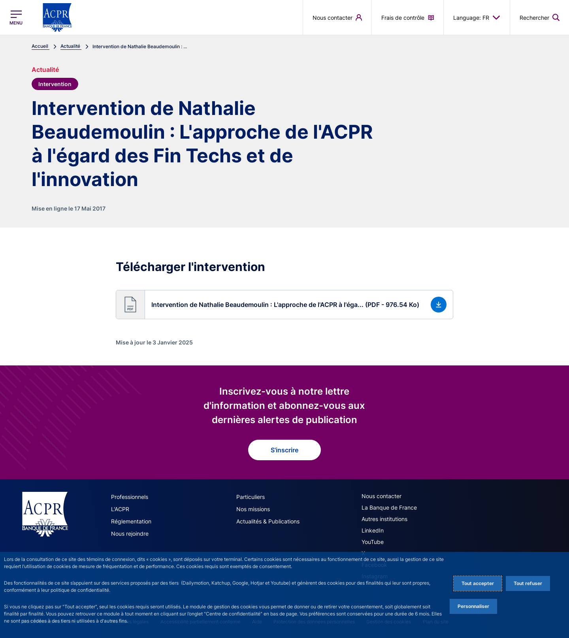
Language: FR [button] (476, 17)
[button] (284, 304)
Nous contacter (381, 496)
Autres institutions (384, 519)
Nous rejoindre (130, 533)
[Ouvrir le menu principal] (16, 17)
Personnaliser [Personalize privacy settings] (473, 606)
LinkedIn (373, 530)
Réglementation (131, 521)
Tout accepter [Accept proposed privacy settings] (478, 583)
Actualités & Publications (268, 521)
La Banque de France (389, 507)
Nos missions (253, 509)
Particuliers (250, 496)
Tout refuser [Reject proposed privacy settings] (528, 583)
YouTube (373, 541)
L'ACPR (120, 509)
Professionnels (129, 496)
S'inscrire (284, 450)
